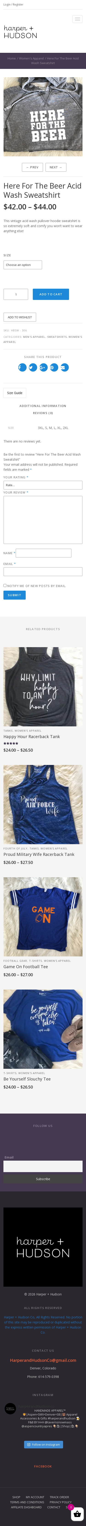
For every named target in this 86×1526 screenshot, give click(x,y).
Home (12, 58)
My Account (35, 1497)
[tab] (43, 406)
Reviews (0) (43, 413)
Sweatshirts (57, 336)
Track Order (59, 1497)
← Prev (32, 167)
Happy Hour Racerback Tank (31, 736)
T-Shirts (35, 960)
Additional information (43, 406)
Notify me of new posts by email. (37, 586)
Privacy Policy (61, 1502)
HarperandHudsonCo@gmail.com (43, 1360)
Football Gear (15, 960)
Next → (56, 167)
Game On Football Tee (25, 966)
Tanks (8, 730)
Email (9, 564)
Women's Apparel (31, 58)
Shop (16, 1497)
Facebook (43, 1466)
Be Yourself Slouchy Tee (27, 1079)
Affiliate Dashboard (26, 1507)
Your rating (15, 477)
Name (9, 553)
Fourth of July (15, 848)
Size (7, 255)
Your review (15, 492)
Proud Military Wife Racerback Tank (38, 854)
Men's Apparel (34, 336)
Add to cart (50, 294)
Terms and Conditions (27, 1502)
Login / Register (13, 4)
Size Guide (14, 393)
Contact (53, 1507)
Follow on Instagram (43, 1444)
